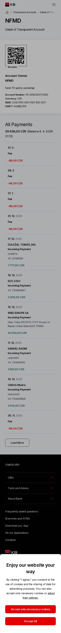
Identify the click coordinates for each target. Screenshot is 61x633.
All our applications (16, 532)
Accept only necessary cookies (30, 609)
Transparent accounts (24, 12)
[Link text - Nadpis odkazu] (11, 552)
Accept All (30, 621)
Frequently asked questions (21, 511)
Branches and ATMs (17, 518)
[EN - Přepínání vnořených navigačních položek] (30, 477)
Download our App (16, 525)
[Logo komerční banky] (12, 4)
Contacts (10, 539)
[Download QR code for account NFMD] (16, 56)
